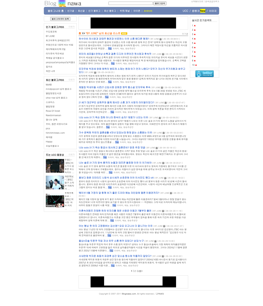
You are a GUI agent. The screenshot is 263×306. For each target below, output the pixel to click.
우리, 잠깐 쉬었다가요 (57, 123)
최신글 (81, 10)
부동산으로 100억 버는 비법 (59, 44)
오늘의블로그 (52, 145)
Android (148, 10)
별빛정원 (50, 106)
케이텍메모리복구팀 (56, 49)
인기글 (70, 10)
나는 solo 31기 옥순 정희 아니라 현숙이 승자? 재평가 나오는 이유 (113, 117)
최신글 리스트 (112, 33)
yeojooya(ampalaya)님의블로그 (61, 62)
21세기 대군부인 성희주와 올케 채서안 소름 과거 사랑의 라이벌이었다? (116, 102)
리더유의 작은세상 (55, 53)
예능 (122, 48)
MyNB (49, 84)
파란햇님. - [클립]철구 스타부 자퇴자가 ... (69, 182)
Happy (49, 141)
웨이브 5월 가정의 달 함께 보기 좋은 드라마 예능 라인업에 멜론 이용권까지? (119, 192)
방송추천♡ (130, 48)
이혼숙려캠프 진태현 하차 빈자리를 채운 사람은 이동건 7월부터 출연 (115, 210)
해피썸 (49, 137)
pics (48, 128)
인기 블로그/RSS (55, 27)
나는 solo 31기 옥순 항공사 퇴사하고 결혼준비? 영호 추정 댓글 (112, 147)
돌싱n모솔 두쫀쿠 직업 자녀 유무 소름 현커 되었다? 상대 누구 (111, 240)
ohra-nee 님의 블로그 (56, 97)
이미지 (213, 11)
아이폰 (136, 10)
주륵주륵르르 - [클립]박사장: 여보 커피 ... (69, 200)
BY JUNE (50, 35)
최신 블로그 (110, 10)
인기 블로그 (94, 10)
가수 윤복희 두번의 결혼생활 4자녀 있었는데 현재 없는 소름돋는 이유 (115, 132)
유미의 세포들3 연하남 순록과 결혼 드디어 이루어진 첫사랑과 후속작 (115, 54)
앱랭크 (195, 11)
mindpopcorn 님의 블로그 (58, 88)
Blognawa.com (129, 293)
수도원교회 (51, 31)
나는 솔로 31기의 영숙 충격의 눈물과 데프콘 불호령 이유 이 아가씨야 (115, 162)
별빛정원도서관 (53, 93)
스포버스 (50, 102)
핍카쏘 (49, 66)
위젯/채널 (125, 10)
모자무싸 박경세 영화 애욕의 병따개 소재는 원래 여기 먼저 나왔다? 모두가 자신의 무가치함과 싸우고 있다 (132, 70)
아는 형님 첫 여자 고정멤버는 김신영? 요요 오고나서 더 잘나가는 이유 (116, 225)
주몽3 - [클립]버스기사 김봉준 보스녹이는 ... (69, 166)
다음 (139, 270)
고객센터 (160, 293)
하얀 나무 (50, 70)
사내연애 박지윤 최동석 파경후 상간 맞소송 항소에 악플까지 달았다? (115, 256)
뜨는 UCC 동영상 (55, 154)
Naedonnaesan (53, 115)
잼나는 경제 (51, 119)
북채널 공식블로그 (55, 57)
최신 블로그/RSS (55, 80)
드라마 (116, 48)
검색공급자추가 (212, 1)
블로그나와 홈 (56, 11)
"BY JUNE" (92, 33)
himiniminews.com (55, 132)
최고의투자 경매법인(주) (58, 40)
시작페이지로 (197, 1)
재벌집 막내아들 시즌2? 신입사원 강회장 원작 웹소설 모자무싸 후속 (114, 87)
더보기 (72, 26)
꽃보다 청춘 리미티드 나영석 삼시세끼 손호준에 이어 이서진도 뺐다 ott (116, 177)
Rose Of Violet (53, 110)
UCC (185, 11)
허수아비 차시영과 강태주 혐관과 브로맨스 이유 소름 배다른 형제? (114, 38)
